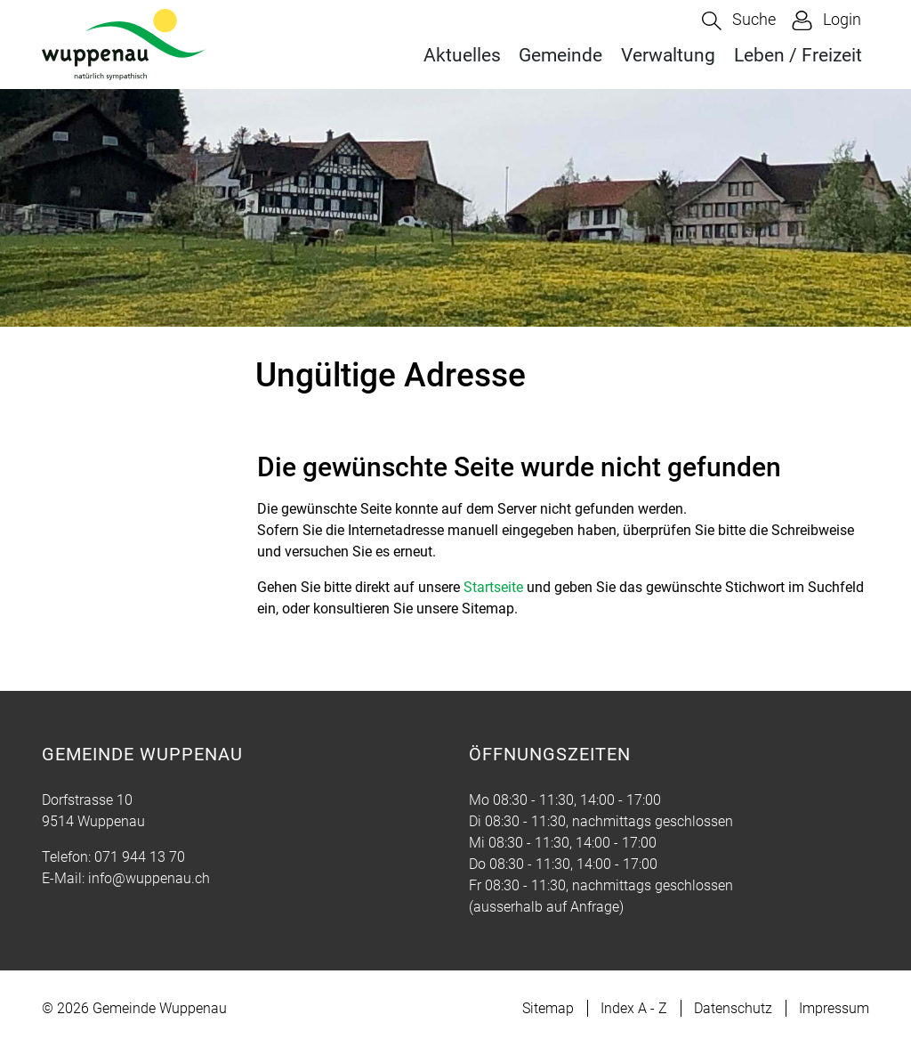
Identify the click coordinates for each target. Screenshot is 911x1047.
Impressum (834, 1008)
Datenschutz (733, 1008)
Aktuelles (462, 55)
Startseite (493, 587)
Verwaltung (668, 55)
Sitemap (548, 1008)
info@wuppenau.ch (149, 878)
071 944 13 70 (139, 856)
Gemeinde (560, 55)
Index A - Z (634, 1008)
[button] (739, 21)
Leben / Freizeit (798, 55)
